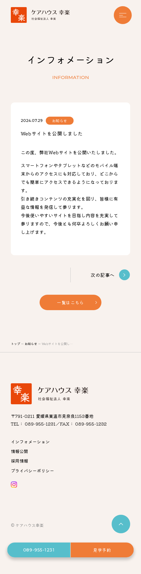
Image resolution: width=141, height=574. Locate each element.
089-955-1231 (39, 550)
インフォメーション (30, 442)
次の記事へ (110, 274)
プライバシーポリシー (32, 471)
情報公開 (19, 451)
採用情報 (19, 461)
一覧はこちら (70, 302)
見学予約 (102, 550)
